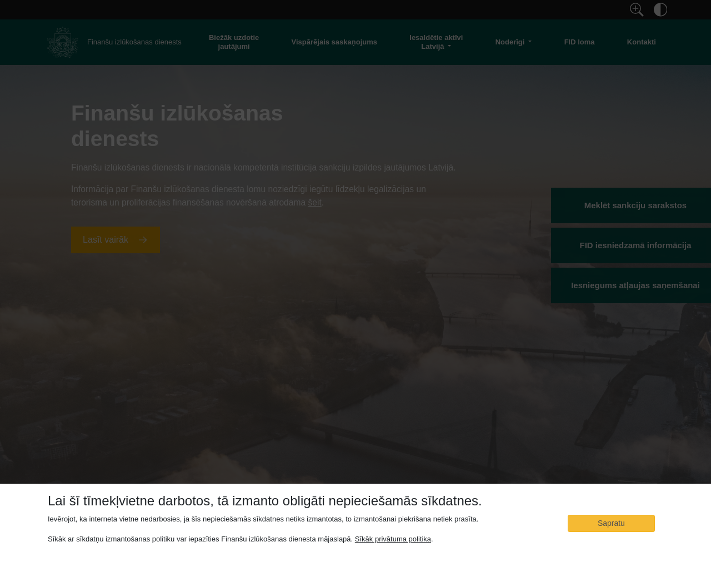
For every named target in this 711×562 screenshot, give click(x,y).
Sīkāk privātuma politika (393, 539)
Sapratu (611, 523)
